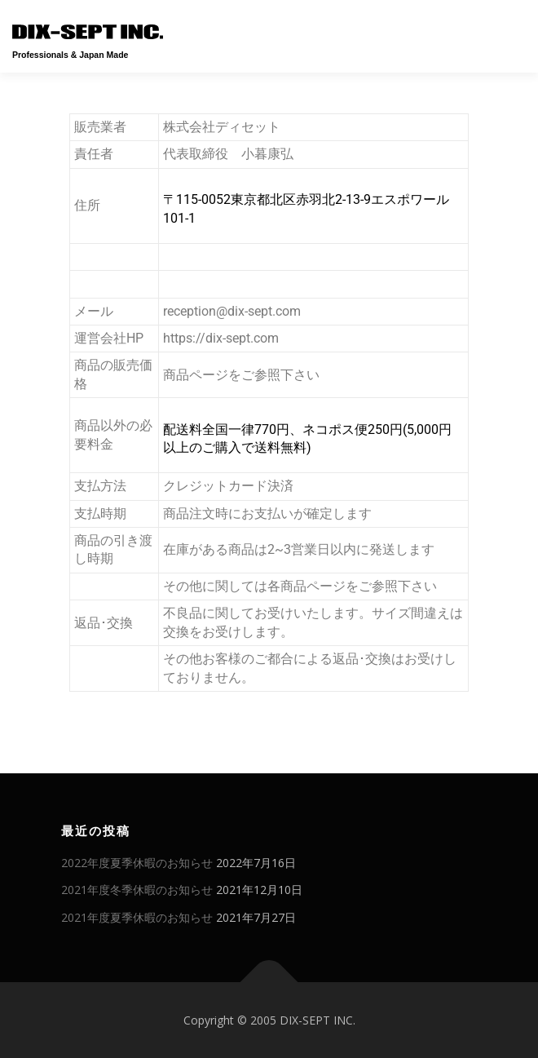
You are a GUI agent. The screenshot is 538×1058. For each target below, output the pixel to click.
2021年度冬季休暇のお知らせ (137, 889)
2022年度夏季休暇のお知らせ (137, 862)
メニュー (511, 30)
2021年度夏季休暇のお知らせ (137, 917)
